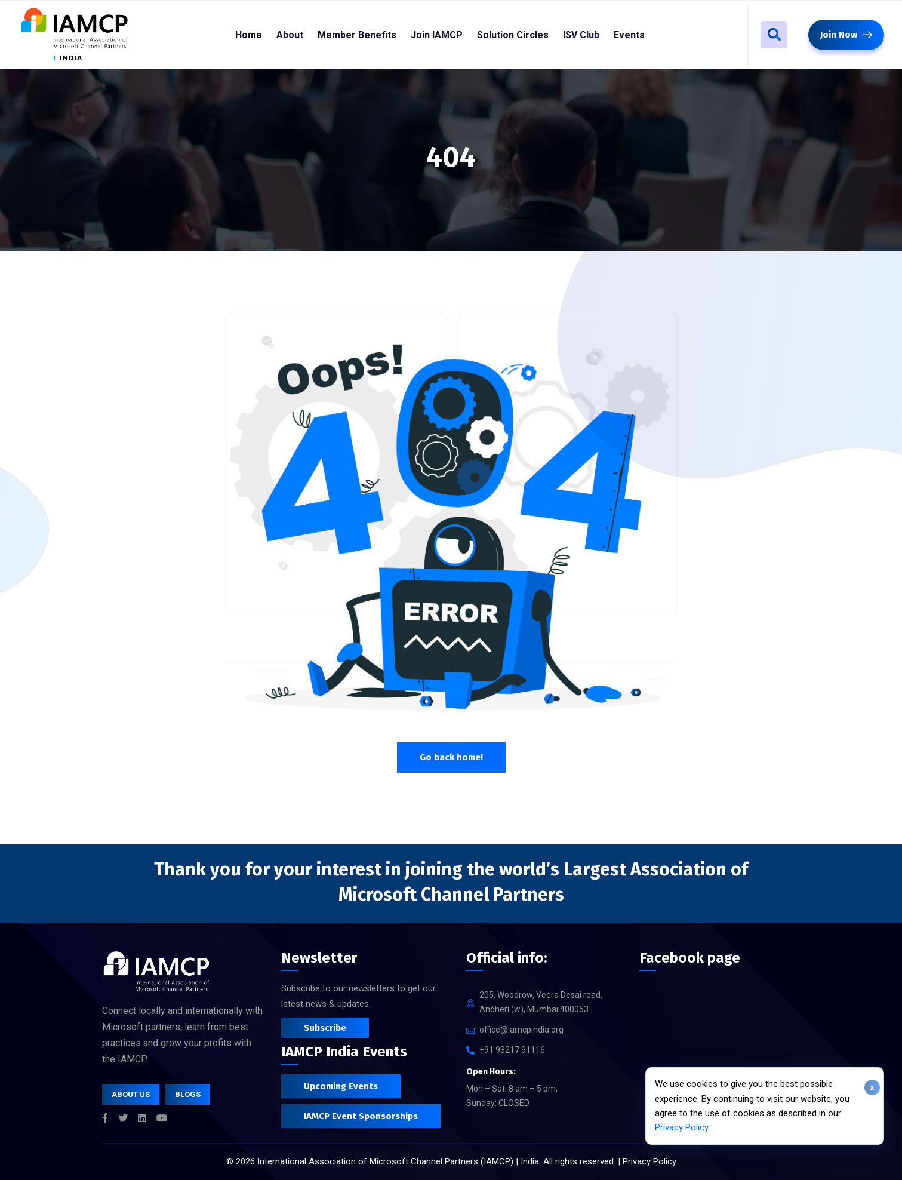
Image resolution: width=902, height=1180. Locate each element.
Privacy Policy (682, 1127)
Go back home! (451, 757)
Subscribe (325, 1027)
